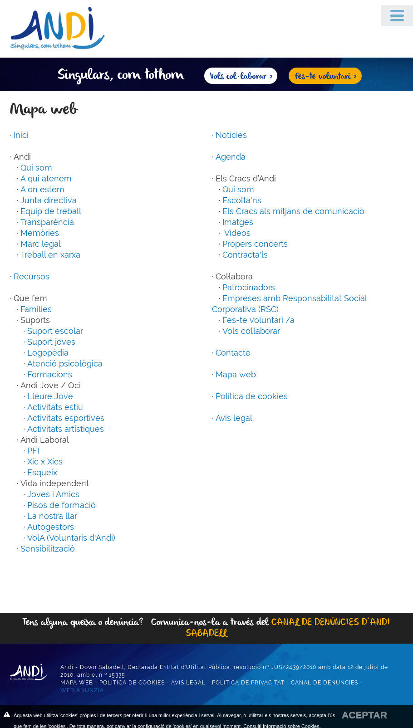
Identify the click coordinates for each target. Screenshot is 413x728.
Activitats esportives (65, 418)
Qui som (36, 167)
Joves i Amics (53, 494)
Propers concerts (255, 244)
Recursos (31, 276)
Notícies (231, 135)
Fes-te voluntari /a (258, 320)
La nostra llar (52, 516)
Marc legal (40, 244)
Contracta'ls (245, 254)
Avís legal (234, 418)
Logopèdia (48, 352)
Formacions (49, 374)
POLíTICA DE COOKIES (132, 682)
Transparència (47, 222)
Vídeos (236, 233)
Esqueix (42, 472)
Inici (21, 135)
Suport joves (51, 342)
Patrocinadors (248, 287)
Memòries (39, 233)
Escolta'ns (241, 200)
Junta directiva (48, 200)
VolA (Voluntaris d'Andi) (71, 537)
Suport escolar (55, 331)
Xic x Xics (45, 461)
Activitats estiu (55, 407)
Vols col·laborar (251, 331)
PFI (33, 450)
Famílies (36, 309)
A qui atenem (46, 178)
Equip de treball (50, 211)
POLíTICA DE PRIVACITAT (248, 682)
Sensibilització (47, 548)
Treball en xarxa (50, 254)
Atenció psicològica (65, 363)
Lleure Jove (50, 396)
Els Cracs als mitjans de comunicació (293, 211)
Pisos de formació (61, 505)
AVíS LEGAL (188, 682)
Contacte (233, 352)
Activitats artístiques (65, 429)
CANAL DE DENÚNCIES (324, 682)
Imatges (237, 222)
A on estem (42, 189)
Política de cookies (252, 396)
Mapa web (236, 374)
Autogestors (50, 527)
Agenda (231, 156)
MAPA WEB (76, 682)
